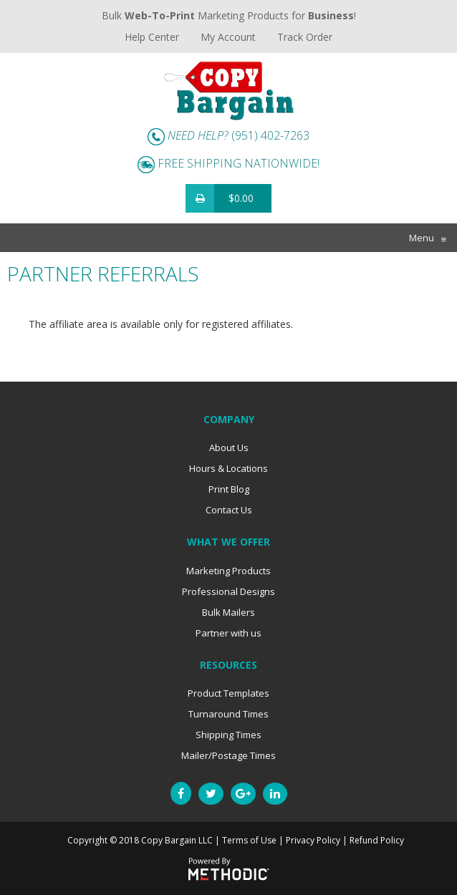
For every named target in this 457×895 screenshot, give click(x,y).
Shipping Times (228, 734)
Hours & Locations (228, 468)
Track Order (304, 37)
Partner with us (228, 632)
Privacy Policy (313, 840)
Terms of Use (249, 840)
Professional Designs (228, 591)
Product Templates (228, 693)
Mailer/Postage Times (228, 755)
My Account (228, 37)
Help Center (152, 37)
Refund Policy (377, 840)
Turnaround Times (228, 713)
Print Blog (228, 489)
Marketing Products (228, 570)
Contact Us (229, 509)
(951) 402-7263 (270, 135)
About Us (229, 447)
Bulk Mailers (228, 612)
